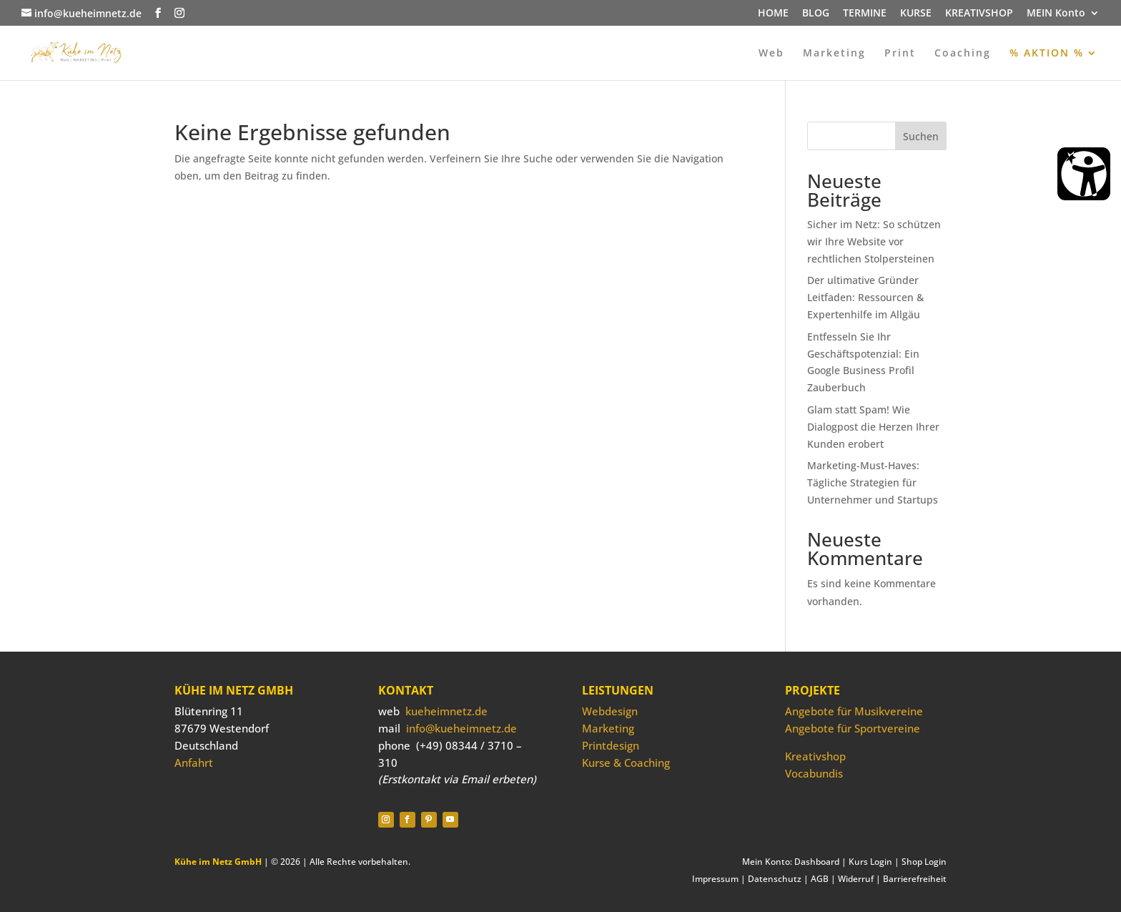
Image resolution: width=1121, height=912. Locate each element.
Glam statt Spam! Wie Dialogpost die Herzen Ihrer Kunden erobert (873, 427)
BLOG (815, 13)
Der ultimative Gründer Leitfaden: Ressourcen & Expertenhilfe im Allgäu (865, 297)
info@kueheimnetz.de (461, 728)
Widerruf (856, 879)
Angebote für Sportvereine (852, 728)
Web (771, 53)
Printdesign (610, 745)
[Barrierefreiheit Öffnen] (1084, 174)
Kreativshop (815, 756)
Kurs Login (870, 861)
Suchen (921, 136)
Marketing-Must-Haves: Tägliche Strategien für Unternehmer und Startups (872, 482)
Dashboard (816, 861)
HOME (773, 13)
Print (900, 53)
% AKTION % (1046, 53)
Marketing (834, 53)
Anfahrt (193, 762)
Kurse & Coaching (626, 762)
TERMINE (865, 13)
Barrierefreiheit (915, 879)
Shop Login (924, 861)
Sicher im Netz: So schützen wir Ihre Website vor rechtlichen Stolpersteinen (874, 241)
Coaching (962, 53)
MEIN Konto (1056, 13)
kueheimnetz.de (446, 711)
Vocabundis (814, 773)
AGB (820, 879)
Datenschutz (774, 879)
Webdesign (610, 711)
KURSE (916, 13)
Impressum (715, 879)
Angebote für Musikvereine (854, 711)
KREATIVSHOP (979, 13)
